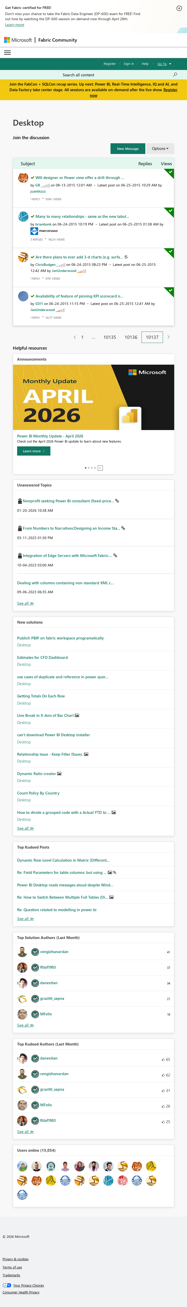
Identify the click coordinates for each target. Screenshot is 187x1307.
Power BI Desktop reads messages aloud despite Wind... (65, 884)
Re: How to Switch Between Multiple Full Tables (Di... (63, 897)
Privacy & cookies (16, 1259)
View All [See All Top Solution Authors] (25, 1025)
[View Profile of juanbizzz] (38, 191)
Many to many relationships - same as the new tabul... (82, 216)
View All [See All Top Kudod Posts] (25, 919)
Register (110, 63)
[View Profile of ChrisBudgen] (45, 264)
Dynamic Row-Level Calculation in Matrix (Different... (63, 860)
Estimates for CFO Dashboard (42, 657)
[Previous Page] (73, 337)
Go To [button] (162, 64)
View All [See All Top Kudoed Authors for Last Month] (25, 1132)
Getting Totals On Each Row (41, 695)
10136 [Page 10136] (131, 337)
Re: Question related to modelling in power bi (56, 909)
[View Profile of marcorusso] (48, 230)
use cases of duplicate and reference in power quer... (62, 676)
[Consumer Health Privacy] (94, 1292)
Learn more (14, 24)
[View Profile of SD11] (39, 303)
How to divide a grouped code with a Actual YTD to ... (64, 812)
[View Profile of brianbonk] (43, 224)
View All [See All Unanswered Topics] (25, 603)
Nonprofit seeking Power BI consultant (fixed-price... (69, 500)
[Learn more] (33, 451)
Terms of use (12, 1267)
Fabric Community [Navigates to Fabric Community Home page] (57, 40)
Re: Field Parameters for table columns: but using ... (62, 872)
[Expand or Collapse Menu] (7, 52)
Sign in (129, 63)
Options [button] (158, 148)
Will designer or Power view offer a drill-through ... (80, 177)
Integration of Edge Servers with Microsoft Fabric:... (68, 555)
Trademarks (11, 1275)
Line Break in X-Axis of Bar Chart (46, 715)
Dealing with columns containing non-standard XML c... (65, 582)
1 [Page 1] (82, 337)
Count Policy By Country (38, 792)
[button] (128, 148)
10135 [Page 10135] (109, 337)
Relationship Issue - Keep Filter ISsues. (50, 754)
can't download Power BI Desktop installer (53, 734)
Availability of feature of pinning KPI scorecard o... (79, 296)
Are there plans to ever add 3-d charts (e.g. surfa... (80, 256)
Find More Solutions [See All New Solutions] (25, 828)
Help (145, 63)
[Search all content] (120, 75)
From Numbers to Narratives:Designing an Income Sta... (72, 528)
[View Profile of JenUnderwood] (64, 270)
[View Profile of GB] (37, 185)
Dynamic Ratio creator (37, 773)
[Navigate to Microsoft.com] (18, 40)
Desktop (24, 644)
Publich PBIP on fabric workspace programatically (60, 637)
